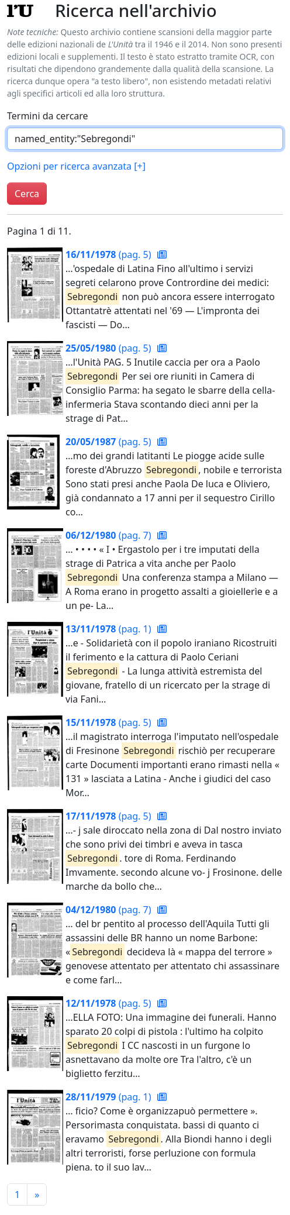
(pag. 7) (109, 535)
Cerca (27, 193)
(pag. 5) (109, 254)
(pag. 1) (109, 628)
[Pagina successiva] (37, 1194)
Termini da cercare (47, 115)
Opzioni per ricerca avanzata (76, 166)
